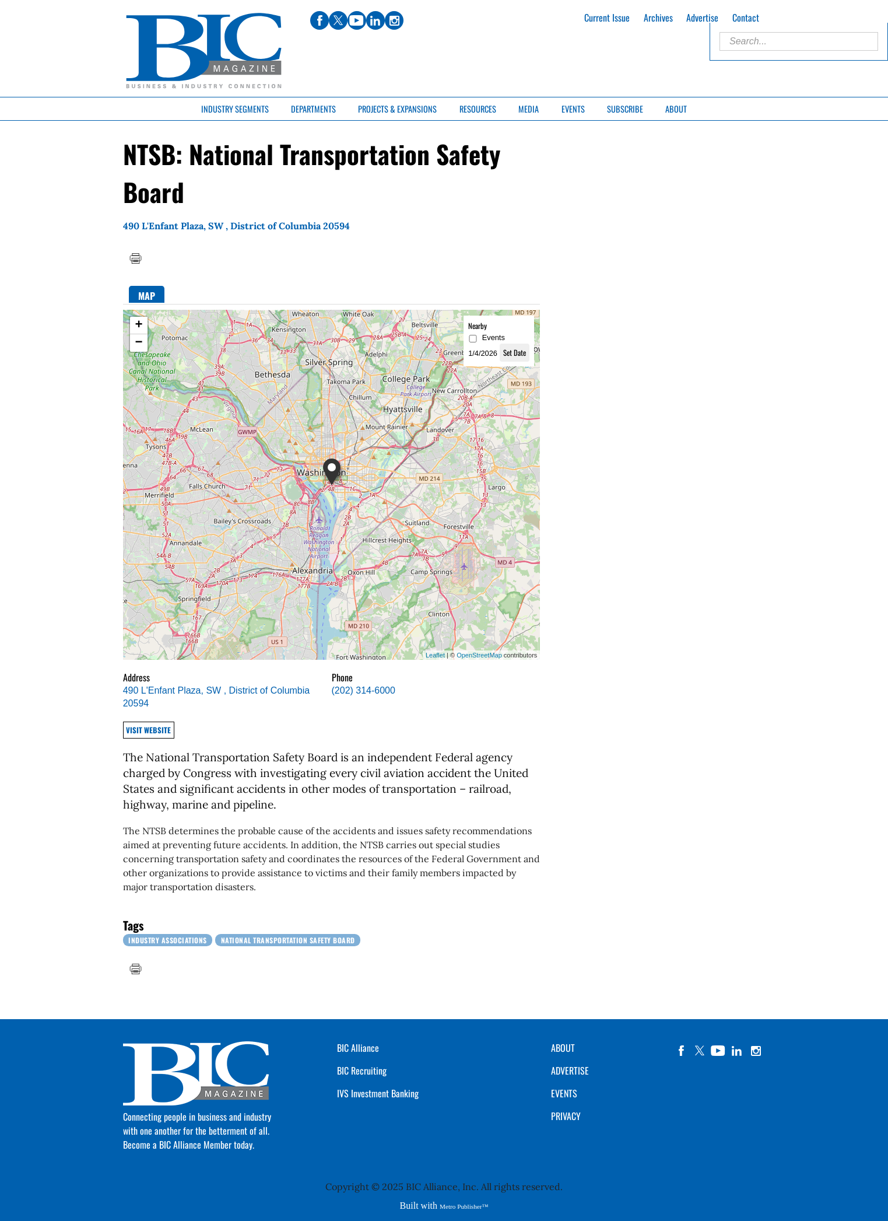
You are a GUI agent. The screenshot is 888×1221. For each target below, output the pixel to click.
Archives (658, 17)
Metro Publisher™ (464, 1206)
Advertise (702, 17)
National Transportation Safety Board (288, 940)
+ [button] (139, 325)
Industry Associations (167, 940)
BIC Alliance (358, 1048)
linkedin (737, 1050)
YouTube (718, 1050)
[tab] (146, 294)
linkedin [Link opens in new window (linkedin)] (375, 20)
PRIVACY (566, 1116)
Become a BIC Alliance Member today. (188, 1145)
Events (573, 109)
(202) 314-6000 (363, 690)
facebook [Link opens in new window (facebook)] (319, 20)
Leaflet (435, 655)
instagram (755, 1050)
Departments (313, 109)
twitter (699, 1050)
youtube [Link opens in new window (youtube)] (357, 20)
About (676, 109)
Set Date (514, 352)
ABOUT (563, 1048)
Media (528, 109)
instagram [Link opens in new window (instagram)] (394, 20)
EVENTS (564, 1093)
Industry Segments (235, 109)
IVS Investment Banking (378, 1093)
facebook (681, 1050)
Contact (745, 17)
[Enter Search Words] (798, 41)
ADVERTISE (570, 1070)
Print (135, 258)
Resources (477, 109)
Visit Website (148, 730)
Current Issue (607, 17)
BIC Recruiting (362, 1070)
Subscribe (625, 109)
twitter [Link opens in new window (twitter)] (338, 20)
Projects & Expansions (397, 109)
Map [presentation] (146, 296)
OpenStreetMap (479, 655)
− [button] (139, 343)
